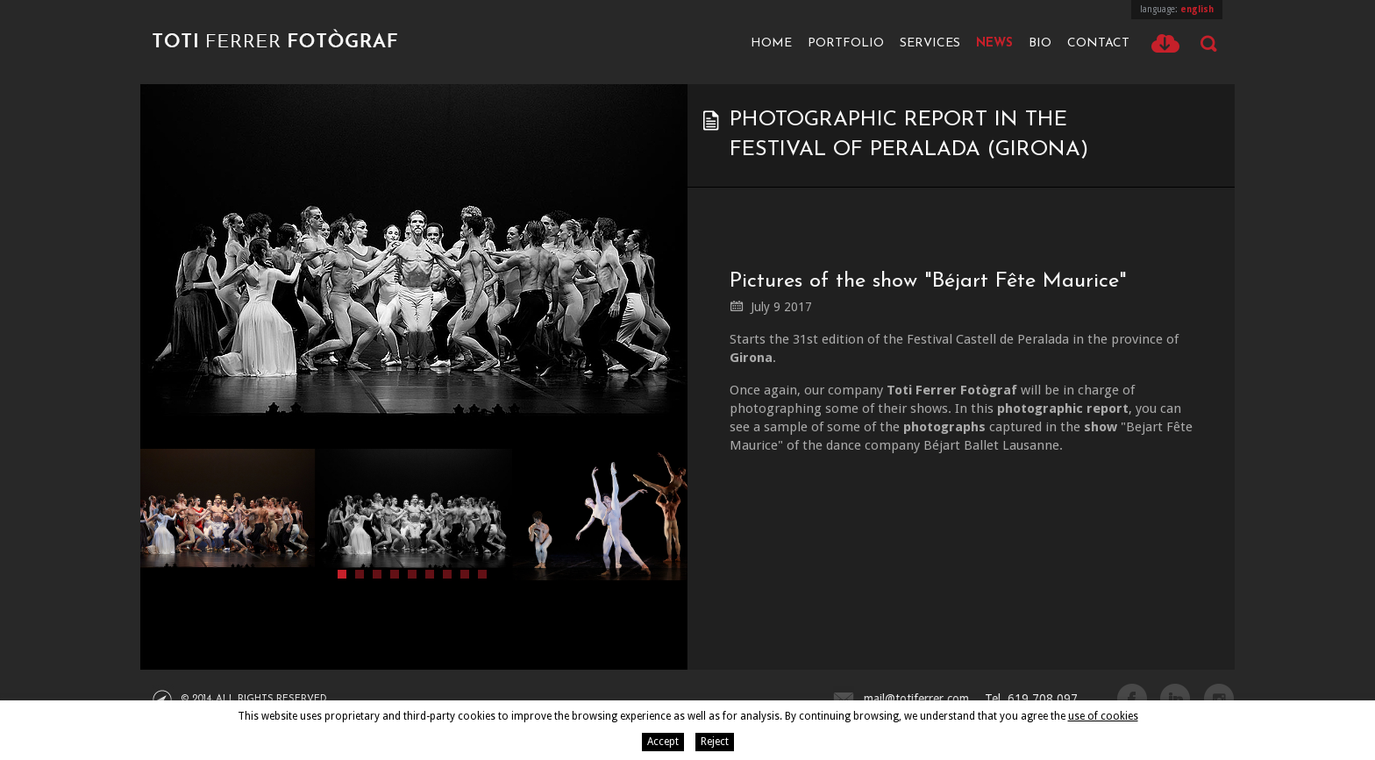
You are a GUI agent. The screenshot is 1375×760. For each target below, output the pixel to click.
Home (771, 43)
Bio (1040, 43)
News (994, 43)
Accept (663, 741)
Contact (1098, 43)
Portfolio (846, 43)
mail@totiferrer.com (916, 699)
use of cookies (1103, 716)
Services (930, 43)
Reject (715, 741)
